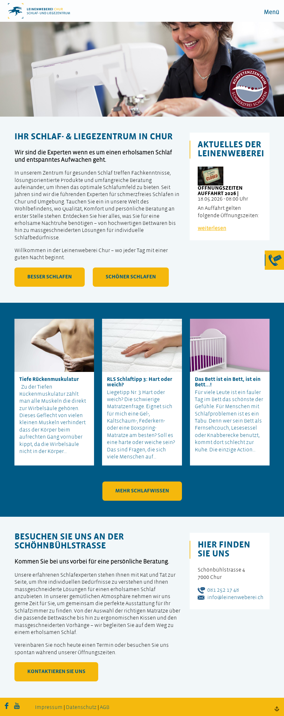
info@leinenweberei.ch (235, 597)
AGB (104, 707)
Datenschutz (81, 707)
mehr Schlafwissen (142, 491)
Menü (271, 13)
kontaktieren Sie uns (56, 671)
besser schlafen (49, 277)
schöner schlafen (131, 277)
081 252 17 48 (223, 590)
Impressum (49, 707)
